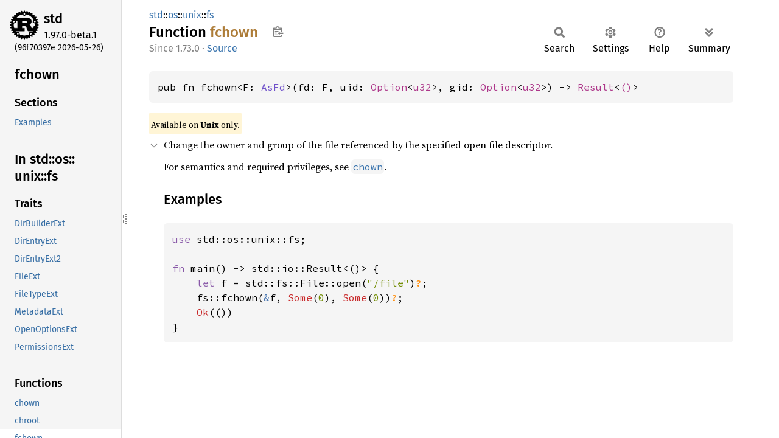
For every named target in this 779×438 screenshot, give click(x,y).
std (53, 18)
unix (192, 15)
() (626, 87)
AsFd (273, 87)
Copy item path (278, 31)
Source (222, 48)
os (173, 15)
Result (596, 87)
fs (210, 15)
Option (389, 87)
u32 (422, 87)
